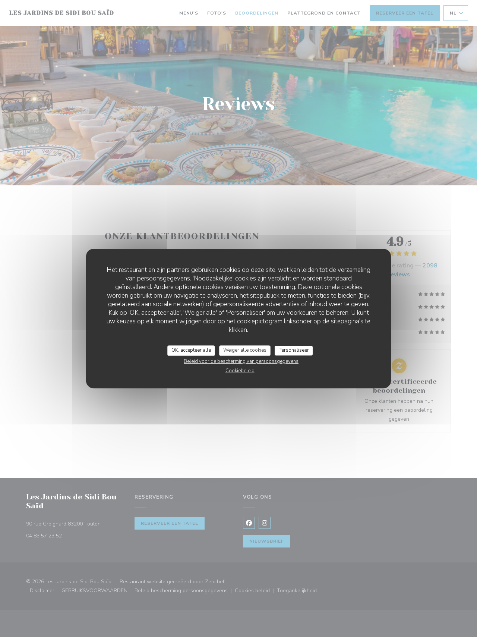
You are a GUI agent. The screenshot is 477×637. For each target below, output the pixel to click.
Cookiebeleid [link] (240, 370)
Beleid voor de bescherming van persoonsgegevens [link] (241, 361)
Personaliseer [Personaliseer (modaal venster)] (293, 350)
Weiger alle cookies (244, 350)
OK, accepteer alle (191, 350)
